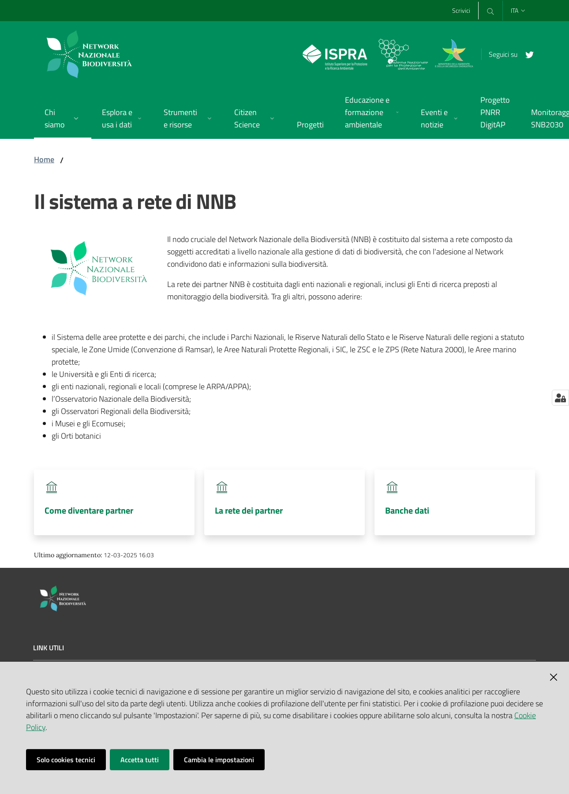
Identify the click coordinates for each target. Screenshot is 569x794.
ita (518, 10)
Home (44, 159)
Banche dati (407, 510)
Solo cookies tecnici (66, 759)
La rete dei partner (249, 510)
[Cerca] (490, 10)
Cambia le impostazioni (219, 759)
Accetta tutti (139, 759)
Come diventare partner (89, 510)
